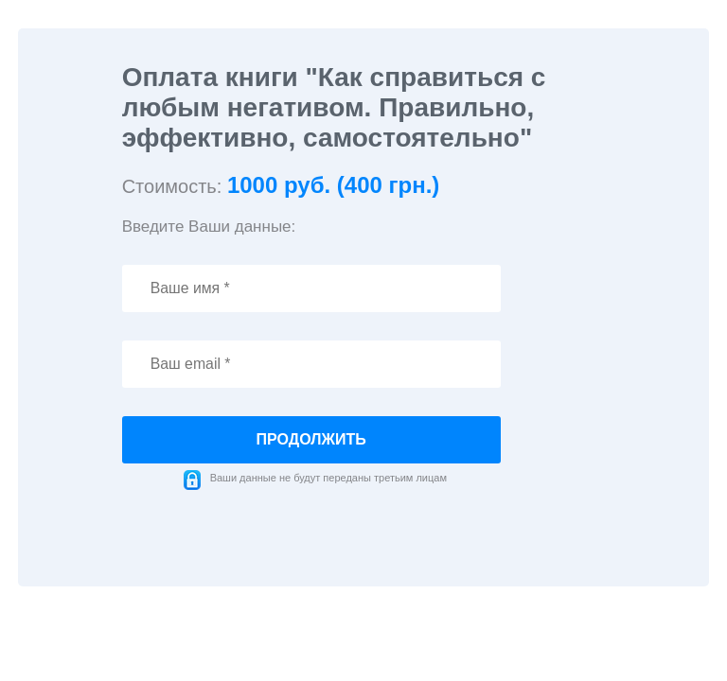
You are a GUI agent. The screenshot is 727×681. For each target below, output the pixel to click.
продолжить (311, 439)
